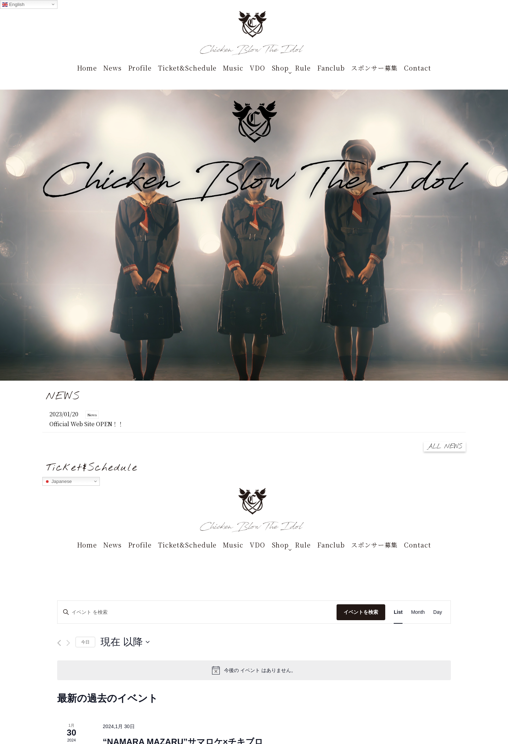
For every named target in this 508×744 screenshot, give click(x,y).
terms (258, 697)
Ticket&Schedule (187, 67)
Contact (417, 67)
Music (233, 67)
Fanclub (331, 67)
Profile (140, 67)
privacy (274, 697)
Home (87, 67)
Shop (280, 67)
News (112, 67)
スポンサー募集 (374, 67)
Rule (303, 67)
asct (289, 697)
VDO (257, 67)
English (13, 4)
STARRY (224, 697)
